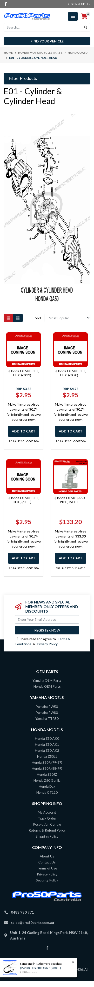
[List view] (18, 318)
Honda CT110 (47, 792)
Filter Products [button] (23, 78)
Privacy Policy (47, 644)
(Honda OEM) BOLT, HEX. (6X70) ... (70, 373)
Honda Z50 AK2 (47, 750)
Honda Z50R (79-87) (47, 762)
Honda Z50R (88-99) (47, 768)
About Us (47, 856)
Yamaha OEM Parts (47, 680)
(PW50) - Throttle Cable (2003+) (40, 968)
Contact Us (47, 862)
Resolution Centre (47, 824)
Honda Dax (47, 786)
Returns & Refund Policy (47, 830)
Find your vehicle (47, 41)
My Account (47, 812)
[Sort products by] (67, 318)
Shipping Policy (47, 836)
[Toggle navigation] (73, 16)
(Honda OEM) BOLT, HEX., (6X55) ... (23, 500)
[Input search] (42, 27)
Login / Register (78, 4)
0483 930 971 (22, 912)
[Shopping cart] (84, 16)
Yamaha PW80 (47, 712)
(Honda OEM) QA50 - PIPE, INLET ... (70, 500)
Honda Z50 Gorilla (47, 780)
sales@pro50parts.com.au (32, 922)
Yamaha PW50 (47, 706)
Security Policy (47, 880)
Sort (38, 318)
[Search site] (85, 27)
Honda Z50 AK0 (47, 738)
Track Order (47, 818)
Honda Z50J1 (47, 756)
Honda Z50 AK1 (47, 744)
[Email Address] (47, 619)
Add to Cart (23, 431)
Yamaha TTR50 (47, 718)
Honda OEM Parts (47, 686)
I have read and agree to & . (42, 641)
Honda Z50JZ (47, 774)
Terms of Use (47, 868)
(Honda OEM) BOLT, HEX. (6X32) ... (23, 373)
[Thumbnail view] (8, 318)
